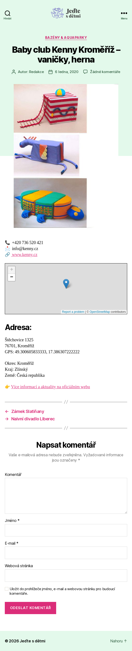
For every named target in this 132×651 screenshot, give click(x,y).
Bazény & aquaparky (66, 37)
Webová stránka (19, 566)
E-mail (11, 543)
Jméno (12, 521)
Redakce (36, 71)
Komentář (13, 475)
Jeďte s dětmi (32, 641)
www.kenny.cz (24, 254)
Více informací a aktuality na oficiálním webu (50, 387)
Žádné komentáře (105, 71)
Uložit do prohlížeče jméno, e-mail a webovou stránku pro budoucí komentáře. (62, 591)
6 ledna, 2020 (66, 71)
